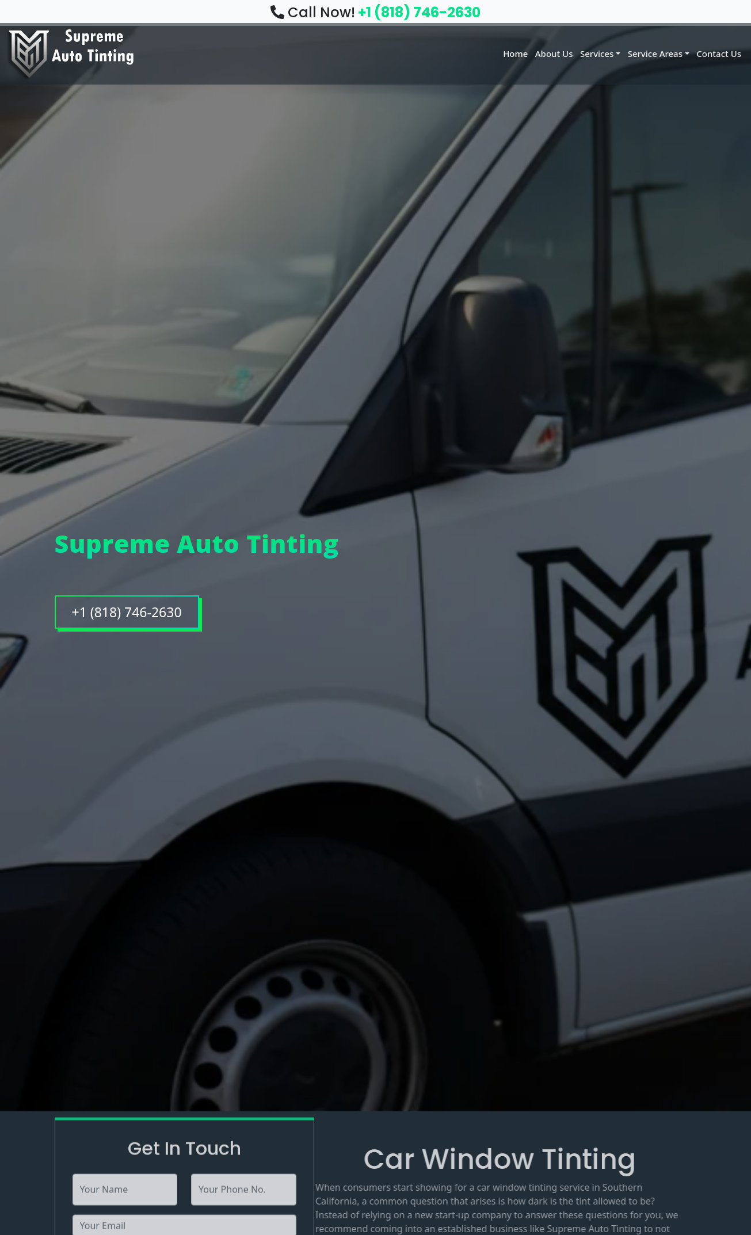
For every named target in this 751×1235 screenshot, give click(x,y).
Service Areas (652, 53)
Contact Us (717, 53)
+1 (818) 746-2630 (419, 12)
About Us (545, 53)
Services (591, 53)
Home (504, 53)
